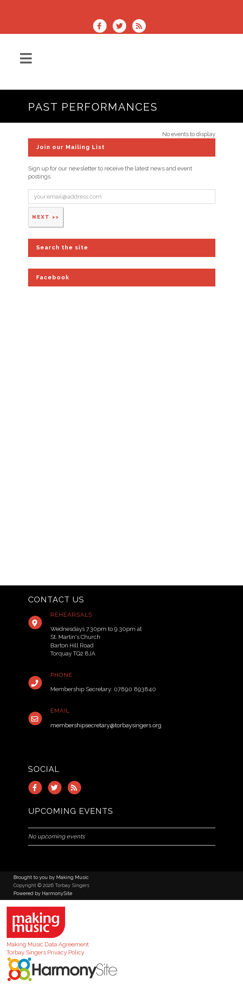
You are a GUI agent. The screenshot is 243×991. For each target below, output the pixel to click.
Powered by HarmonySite (42, 893)
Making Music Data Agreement (48, 944)
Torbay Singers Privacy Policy (45, 952)
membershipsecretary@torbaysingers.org (105, 725)
